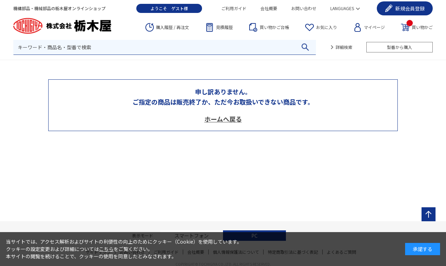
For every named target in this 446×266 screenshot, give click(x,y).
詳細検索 (344, 47)
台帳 (274, 27)
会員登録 (410, 8)
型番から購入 (399, 47)
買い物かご (420, 26)
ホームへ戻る (223, 118)
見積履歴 (224, 27)
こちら (106, 248)
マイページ (374, 27)
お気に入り (326, 27)
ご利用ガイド (233, 8)
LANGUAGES (342, 8)
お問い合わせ (303, 8)
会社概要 (268, 8)
